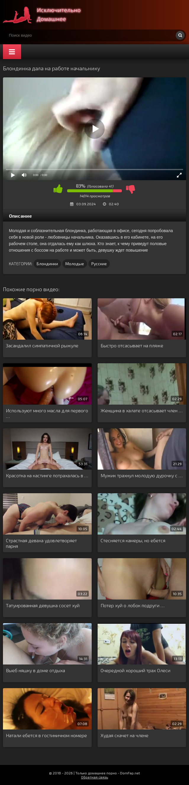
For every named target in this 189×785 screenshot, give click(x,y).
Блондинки (47, 263)
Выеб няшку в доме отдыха (35, 670)
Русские (99, 263)
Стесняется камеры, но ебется (133, 540)
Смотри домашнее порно (47, 15)
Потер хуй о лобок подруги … (132, 605)
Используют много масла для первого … (47, 413)
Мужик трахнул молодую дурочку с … (141, 475)
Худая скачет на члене (124, 735)
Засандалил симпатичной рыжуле (42, 345)
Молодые (74, 263)
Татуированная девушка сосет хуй (43, 605)
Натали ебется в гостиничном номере (46, 735)
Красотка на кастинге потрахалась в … (47, 475)
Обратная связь (94, 777)
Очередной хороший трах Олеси (135, 670)
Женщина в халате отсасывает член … (141, 410)
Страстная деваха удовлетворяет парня (41, 543)
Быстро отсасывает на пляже (132, 345)
